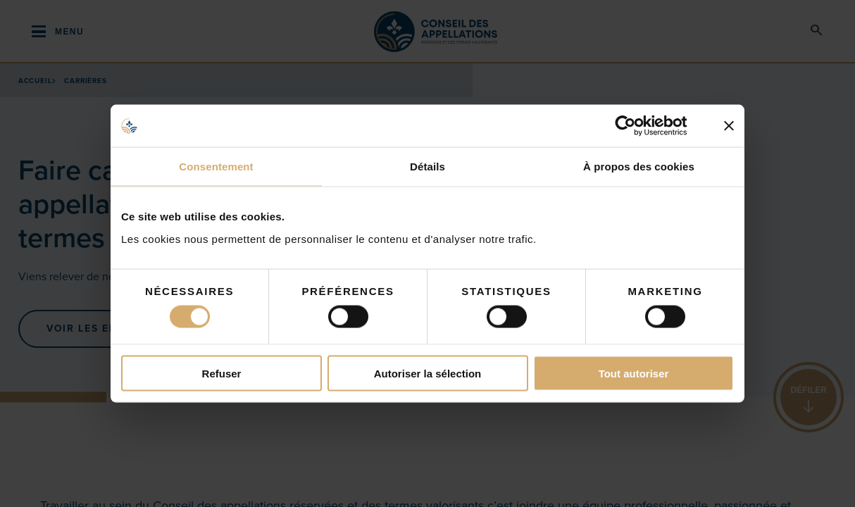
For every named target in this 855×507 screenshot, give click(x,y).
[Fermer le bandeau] (729, 126)
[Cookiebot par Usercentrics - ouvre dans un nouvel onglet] (636, 126)
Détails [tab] (427, 167)
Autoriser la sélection (428, 373)
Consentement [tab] (216, 167)
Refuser (222, 373)
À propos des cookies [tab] (638, 167)
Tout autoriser (634, 373)
